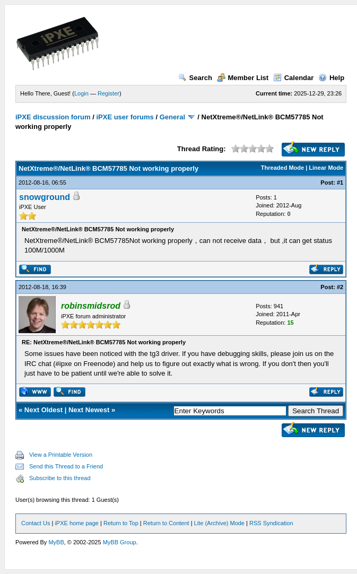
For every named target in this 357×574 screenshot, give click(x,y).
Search (195, 78)
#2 (340, 287)
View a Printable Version (60, 454)
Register (108, 93)
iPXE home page (77, 523)
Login (81, 93)
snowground (44, 197)
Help (331, 78)
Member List (243, 78)
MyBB (56, 542)
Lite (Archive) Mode (219, 523)
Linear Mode (326, 167)
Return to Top (120, 523)
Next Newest (88, 410)
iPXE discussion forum (53, 117)
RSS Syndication (271, 523)
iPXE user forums (124, 117)
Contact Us (35, 523)
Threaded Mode (282, 167)
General (172, 117)
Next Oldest (43, 410)
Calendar (293, 78)
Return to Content (166, 523)
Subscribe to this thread (60, 478)
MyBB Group (119, 542)
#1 (340, 182)
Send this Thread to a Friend (66, 466)
